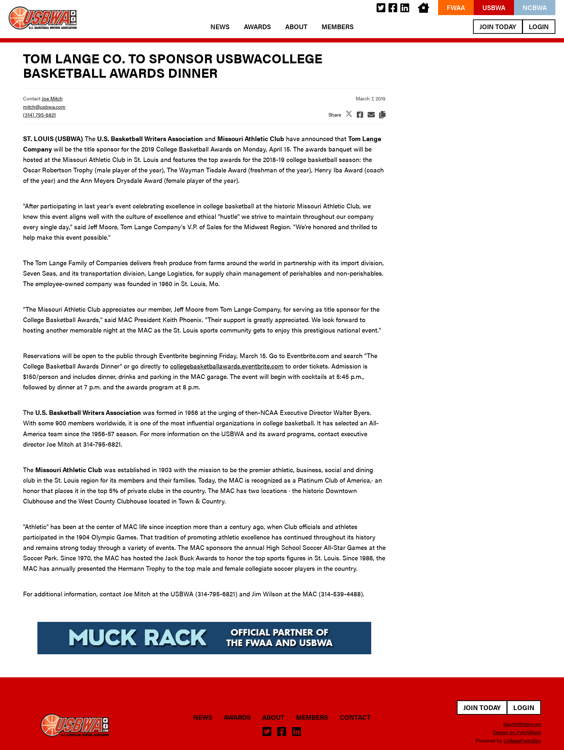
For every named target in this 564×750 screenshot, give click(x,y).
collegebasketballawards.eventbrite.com (226, 365)
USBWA (493, 7)
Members (338, 26)
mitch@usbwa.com (44, 106)
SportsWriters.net (522, 723)
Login (539, 26)
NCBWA (535, 7)
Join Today (497, 26)
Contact (355, 717)
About (296, 26)
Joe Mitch (52, 98)
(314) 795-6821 (39, 114)
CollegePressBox (522, 740)
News (219, 26)
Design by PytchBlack (517, 732)
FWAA (456, 7)
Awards (257, 26)
